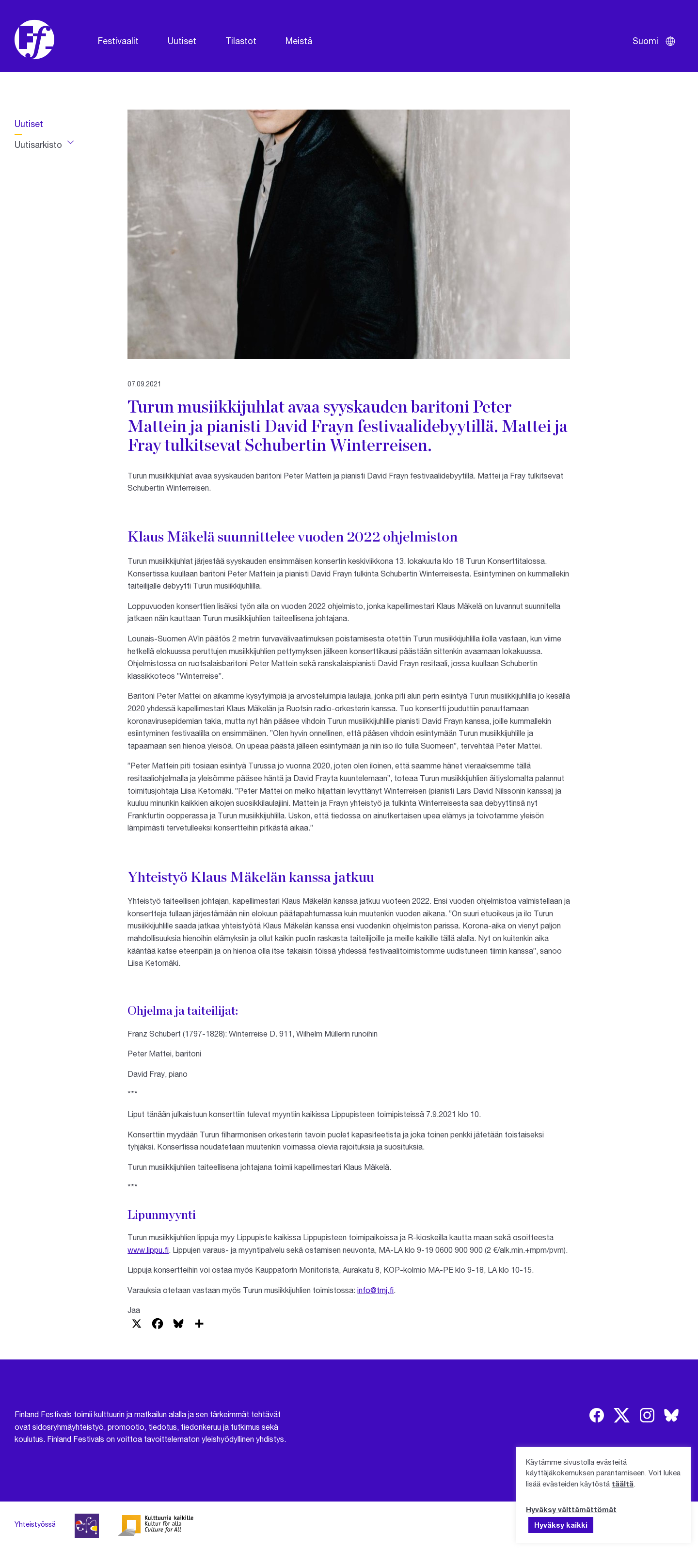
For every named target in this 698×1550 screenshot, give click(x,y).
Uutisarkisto (38, 144)
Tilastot (240, 40)
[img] (596, 1415)
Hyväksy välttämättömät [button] (571, 1509)
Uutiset (182, 40)
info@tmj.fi (375, 1289)
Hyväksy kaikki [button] (560, 1524)
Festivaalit (118, 40)
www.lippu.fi (148, 1249)
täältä (623, 1483)
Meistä (299, 40)
